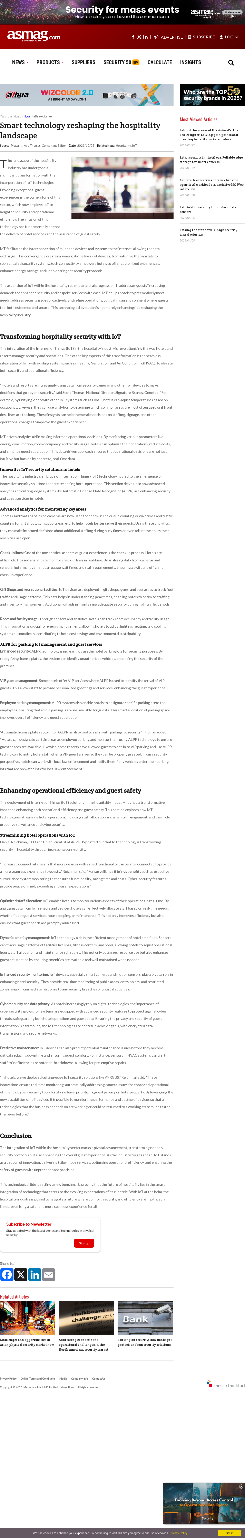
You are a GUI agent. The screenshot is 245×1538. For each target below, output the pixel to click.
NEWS (20, 62)
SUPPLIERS (83, 62)
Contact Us (98, 1378)
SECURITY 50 (117, 62)
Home (17, 116)
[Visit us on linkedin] (145, 36)
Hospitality (123, 145)
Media (63, 1378)
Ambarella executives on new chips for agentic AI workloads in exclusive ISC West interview (212, 184)
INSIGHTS (190, 62)
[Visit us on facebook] (133, 36)
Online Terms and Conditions (38, 1378)
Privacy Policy (8, 1378)
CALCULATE (160, 62)
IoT (134, 145)
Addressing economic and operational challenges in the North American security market (83, 1344)
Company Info (79, 1378)
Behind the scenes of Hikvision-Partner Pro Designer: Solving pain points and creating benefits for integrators (210, 134)
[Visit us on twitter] (139, 36)
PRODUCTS (50, 62)
